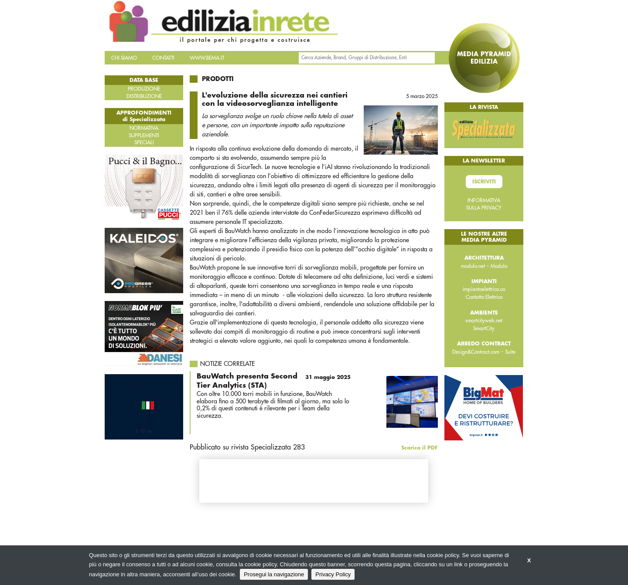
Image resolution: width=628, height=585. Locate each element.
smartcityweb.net (483, 320)
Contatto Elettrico (484, 297)
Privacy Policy (333, 574)
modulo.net (473, 266)
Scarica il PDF (419, 447)
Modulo (499, 266)
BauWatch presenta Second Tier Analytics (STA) (274, 380)
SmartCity (484, 328)
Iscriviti (484, 181)
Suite (510, 352)
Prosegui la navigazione (274, 574)
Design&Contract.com (475, 352)
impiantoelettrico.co (484, 289)
